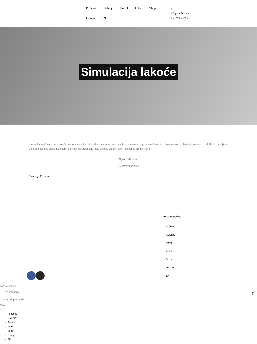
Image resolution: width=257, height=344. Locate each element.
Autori (169, 251)
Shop (169, 259)
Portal (169, 242)
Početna (170, 226)
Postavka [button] (45, 176)
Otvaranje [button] (34, 176)
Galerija (170, 234)
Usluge (170, 267)
